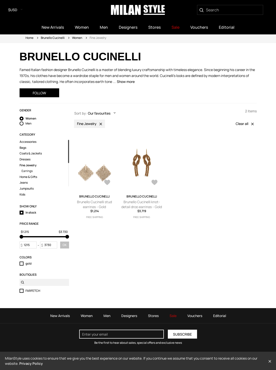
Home (29, 38)
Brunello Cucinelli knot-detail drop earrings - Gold (141, 204)
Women (77, 38)
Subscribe (182, 334)
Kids (22, 195)
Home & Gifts (28, 177)
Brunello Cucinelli (53, 38)
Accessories (28, 142)
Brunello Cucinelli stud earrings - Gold (94, 204)
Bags (23, 148)
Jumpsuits (27, 189)
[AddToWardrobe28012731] (154, 183)
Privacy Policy (31, 363)
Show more (126, 81)
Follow (39, 93)
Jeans (24, 183)
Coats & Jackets (31, 153)
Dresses (25, 159)
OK (65, 245)
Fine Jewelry (28, 165)
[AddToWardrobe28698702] (107, 183)
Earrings (27, 171)
